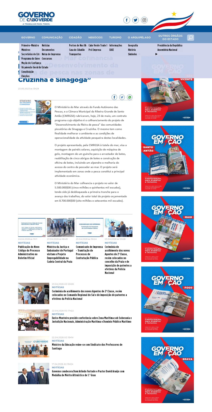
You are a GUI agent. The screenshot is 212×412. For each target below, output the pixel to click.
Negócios (95, 38)
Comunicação (52, 38)
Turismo (115, 38)
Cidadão (75, 38)
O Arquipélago (139, 38)
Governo (28, 38)
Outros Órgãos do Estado (170, 37)
